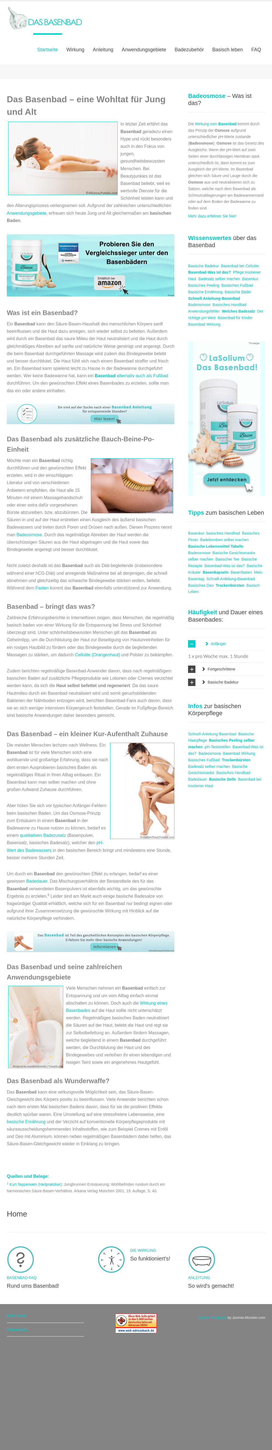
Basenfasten (241, 676)
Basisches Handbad (230, 408)
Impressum (16, 1420)
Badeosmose (199, 408)
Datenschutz (17, 1433)
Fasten (42, 692)
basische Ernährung (26, 1225)
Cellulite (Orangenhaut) (97, 758)
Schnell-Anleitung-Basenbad (214, 402)
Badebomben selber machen (224, 644)
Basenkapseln (215, 676)
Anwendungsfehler (204, 415)
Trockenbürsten (230, 689)
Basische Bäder (238, 396)
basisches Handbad (223, 637)
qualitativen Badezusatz (43, 939)
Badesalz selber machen (219, 383)
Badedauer (36, 985)
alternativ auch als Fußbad (131, 479)
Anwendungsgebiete (26, 317)
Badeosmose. (30, 638)
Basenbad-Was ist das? (209, 376)
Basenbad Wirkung (204, 428)
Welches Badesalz (238, 415)
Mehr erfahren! (35, 132)
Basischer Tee (227, 663)
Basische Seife (222, 883)
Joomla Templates (212, 1421)
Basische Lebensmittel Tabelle (215, 650)
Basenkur (250, 383)
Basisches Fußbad (237, 389)
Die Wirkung (34, 102)
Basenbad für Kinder (235, 422)
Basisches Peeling (203, 389)
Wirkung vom (216, 228)
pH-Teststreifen (217, 851)
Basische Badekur (203, 370)
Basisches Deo (200, 689)
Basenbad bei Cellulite (240, 370)
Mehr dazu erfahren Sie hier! (212, 320)
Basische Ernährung (205, 396)
